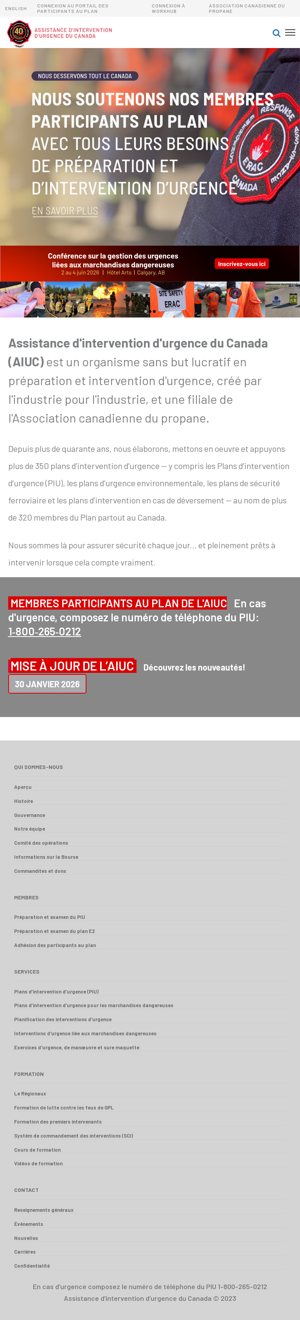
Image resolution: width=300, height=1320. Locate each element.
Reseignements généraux (44, 1210)
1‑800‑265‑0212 (44, 631)
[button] (276, 32)
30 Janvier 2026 (47, 684)
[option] (150, 147)
